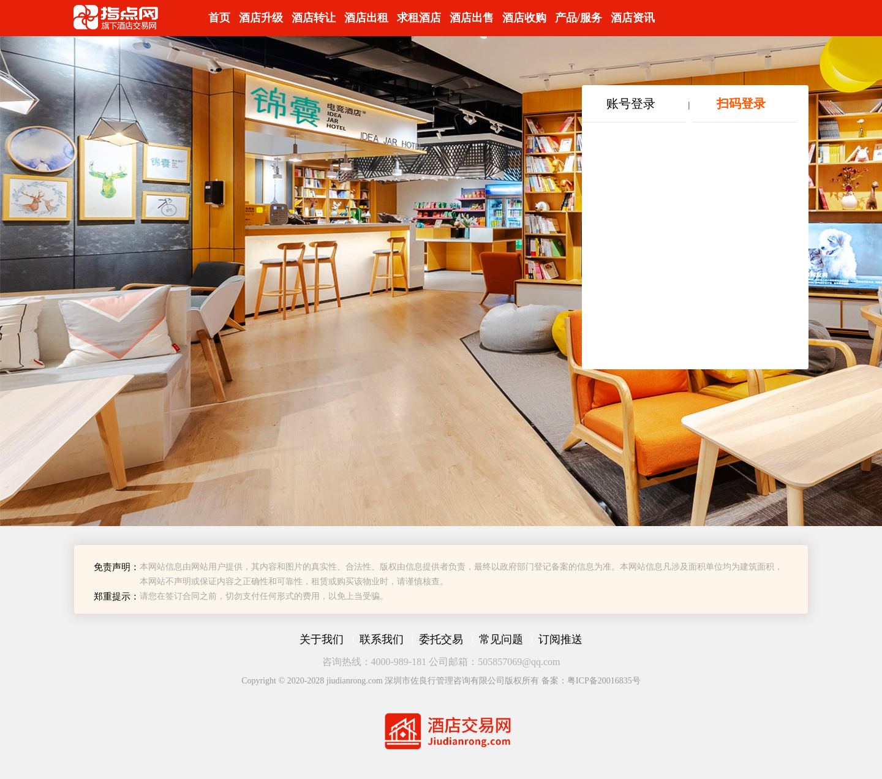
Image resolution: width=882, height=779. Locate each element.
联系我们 (382, 639)
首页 (219, 18)
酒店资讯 (633, 18)
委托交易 (441, 639)
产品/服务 (578, 18)
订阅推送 (560, 639)
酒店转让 (314, 18)
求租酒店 (419, 18)
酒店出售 (472, 18)
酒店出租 (366, 18)
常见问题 (501, 639)
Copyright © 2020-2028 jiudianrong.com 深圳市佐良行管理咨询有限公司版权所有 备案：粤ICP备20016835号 (441, 680)
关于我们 (322, 639)
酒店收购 (524, 18)
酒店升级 (261, 18)
